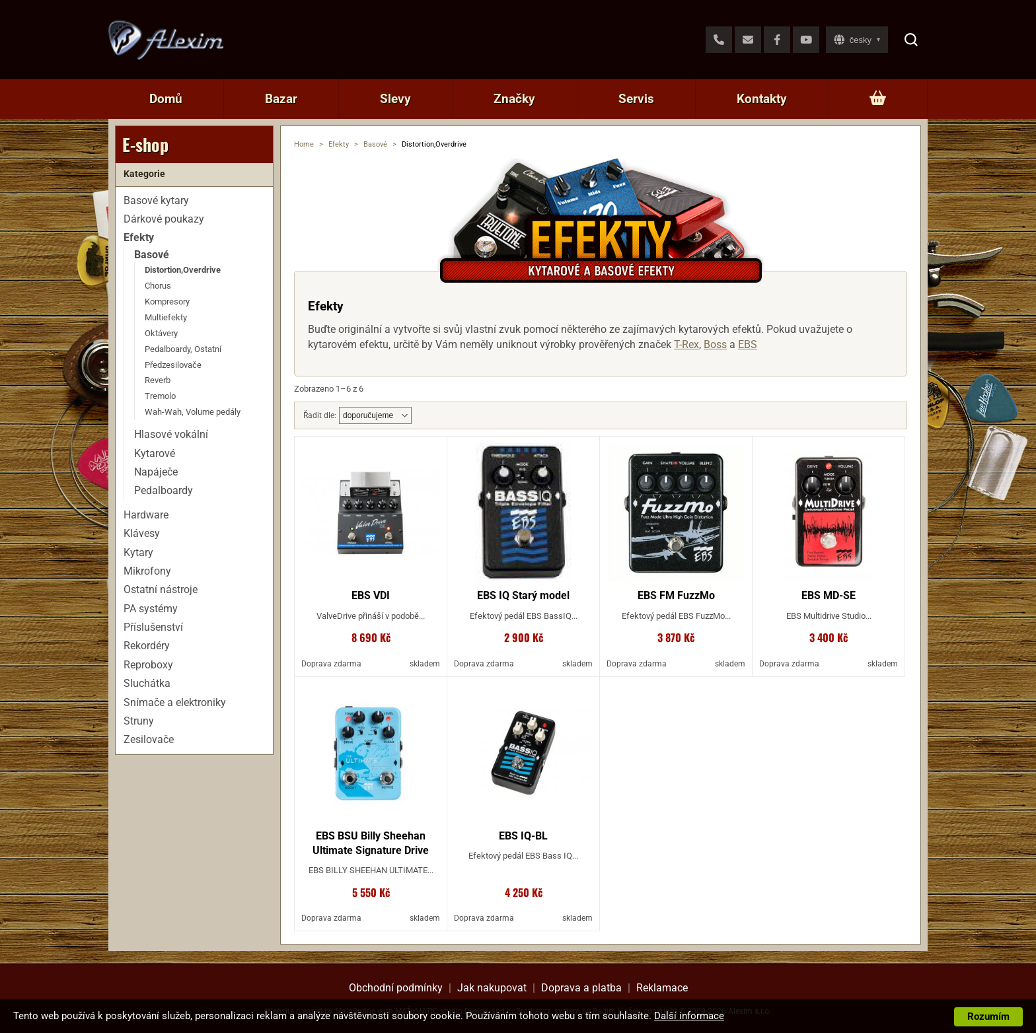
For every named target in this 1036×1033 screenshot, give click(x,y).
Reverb (157, 380)
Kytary (138, 552)
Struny (139, 721)
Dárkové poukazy (164, 219)
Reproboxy (148, 665)
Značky (514, 98)
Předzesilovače (173, 365)
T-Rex (686, 344)
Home (304, 144)
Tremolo (160, 396)
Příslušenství (153, 627)
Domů (165, 98)
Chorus (158, 286)
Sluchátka (147, 683)
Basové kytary (156, 200)
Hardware (146, 515)
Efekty (338, 144)
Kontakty (762, 98)
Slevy (395, 98)
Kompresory (167, 301)
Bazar (281, 98)
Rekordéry (147, 645)
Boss (715, 344)
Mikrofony (147, 571)
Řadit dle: (319, 415)
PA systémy (151, 608)
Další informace (689, 1016)
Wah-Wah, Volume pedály (192, 412)
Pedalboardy (163, 490)
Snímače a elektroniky (175, 702)
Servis (636, 98)
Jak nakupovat (492, 987)
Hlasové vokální (171, 434)
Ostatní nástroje (161, 589)
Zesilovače (149, 739)
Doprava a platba (581, 987)
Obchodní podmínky (396, 987)
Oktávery (161, 333)
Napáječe (156, 472)
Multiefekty (166, 317)
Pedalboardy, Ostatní (183, 349)
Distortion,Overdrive (183, 270)
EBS (747, 344)
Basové (375, 144)
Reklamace (662, 987)
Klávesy (142, 533)
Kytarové (154, 453)
